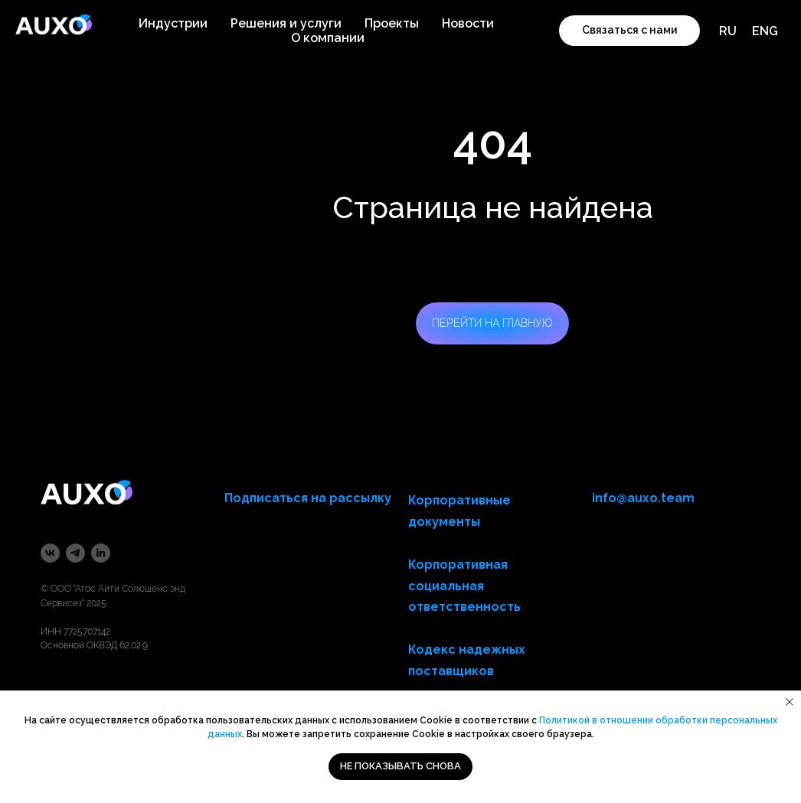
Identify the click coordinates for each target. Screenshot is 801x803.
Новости (468, 23)
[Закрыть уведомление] (789, 702)
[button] (629, 30)
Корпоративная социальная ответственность (464, 586)
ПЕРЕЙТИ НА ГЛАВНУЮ (492, 323)
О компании (328, 38)
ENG (765, 31)
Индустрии (173, 23)
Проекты (392, 23)
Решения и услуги (286, 23)
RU (728, 31)
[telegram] (75, 553)
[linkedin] (100, 553)
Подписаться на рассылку (307, 498)
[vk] (50, 553)
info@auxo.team (643, 498)
